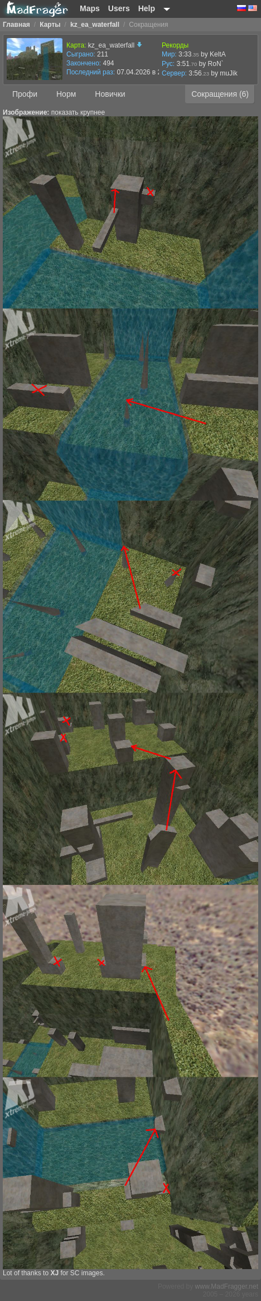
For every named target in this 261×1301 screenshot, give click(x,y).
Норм (66, 93)
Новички (110, 93)
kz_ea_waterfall (115, 45)
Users (119, 8)
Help (146, 8)
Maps (90, 8)
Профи (24, 93)
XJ (54, 1273)
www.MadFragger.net (226, 1286)
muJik (228, 73)
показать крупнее (78, 112)
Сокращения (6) (220, 93)
